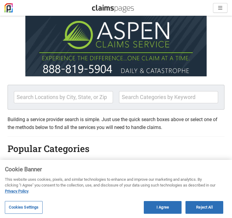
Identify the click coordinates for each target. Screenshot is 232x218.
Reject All (204, 207)
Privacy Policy (16, 191)
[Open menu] (220, 8)
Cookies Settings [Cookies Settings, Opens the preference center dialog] (23, 207)
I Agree (162, 207)
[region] (116, 189)
